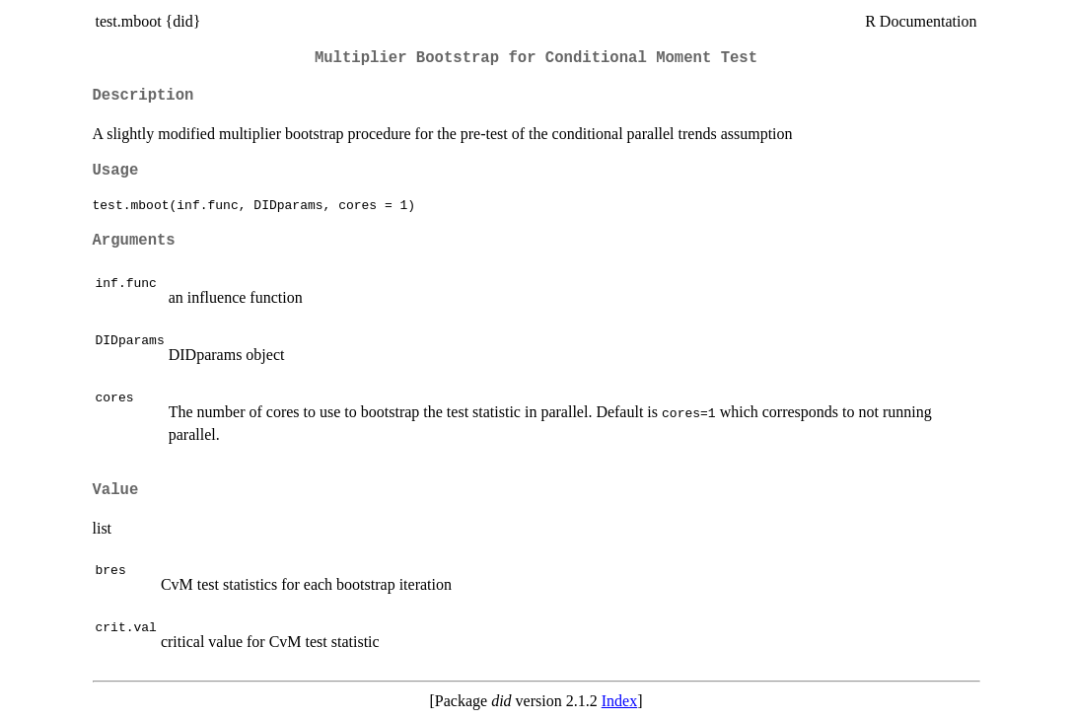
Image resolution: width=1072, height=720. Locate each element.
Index (619, 700)
